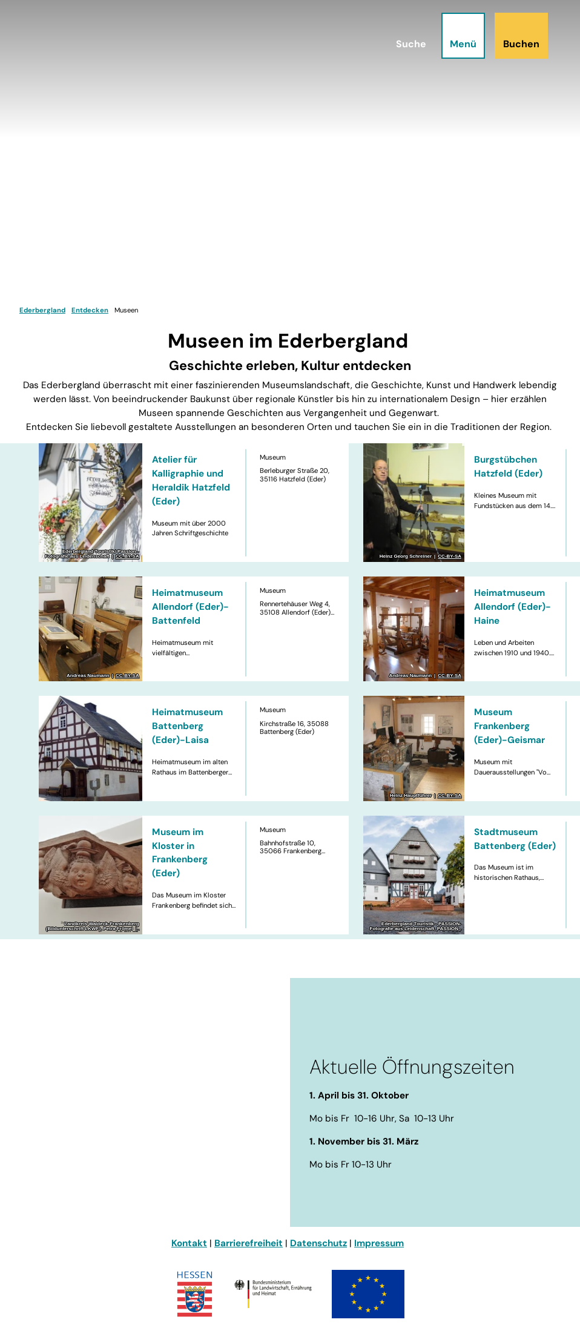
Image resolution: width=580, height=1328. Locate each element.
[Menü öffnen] (456, 42)
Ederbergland (42, 310)
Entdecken (89, 310)
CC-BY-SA (127, 556)
